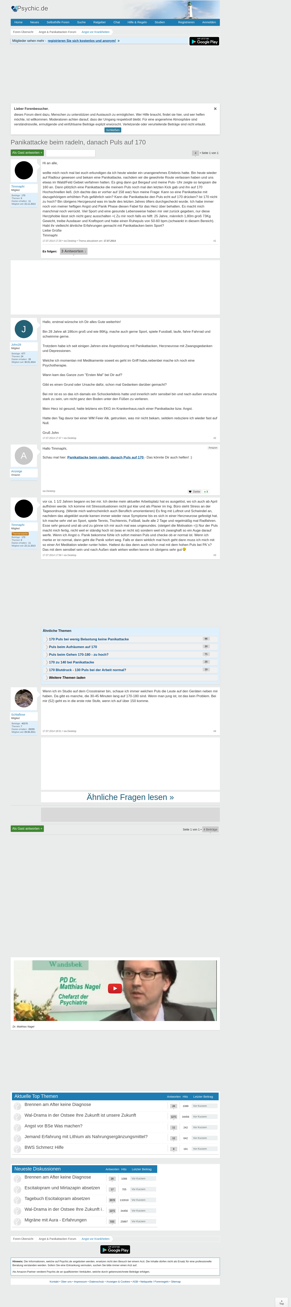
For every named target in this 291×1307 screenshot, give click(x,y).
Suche (81, 22)
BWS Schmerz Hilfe (44, 1147)
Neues (34, 22)
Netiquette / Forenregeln (154, 1281)
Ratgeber (99, 22)
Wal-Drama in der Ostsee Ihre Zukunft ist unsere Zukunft (80, 1115)
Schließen (113, 130)
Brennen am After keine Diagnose (58, 1104)
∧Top (281, 1302)
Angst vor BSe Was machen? (54, 1125)
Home (19, 22)
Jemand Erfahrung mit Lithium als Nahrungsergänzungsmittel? (86, 1136)
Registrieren (186, 22)
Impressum (80, 1281)
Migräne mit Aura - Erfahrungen (56, 1219)
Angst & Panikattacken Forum (57, 1238)
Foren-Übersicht (23, 1238)
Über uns (66, 1281)
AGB (135, 1281)
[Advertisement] (130, 763)
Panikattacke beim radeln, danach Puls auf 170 (78, 142)
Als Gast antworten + (27, 152)
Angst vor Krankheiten (96, 1238)
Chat (117, 22)
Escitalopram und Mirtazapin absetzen (62, 1187)
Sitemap (176, 1281)
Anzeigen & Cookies (118, 1281)
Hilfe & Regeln (137, 22)
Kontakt (54, 1281)
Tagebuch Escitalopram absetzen (57, 1198)
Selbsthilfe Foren (58, 22)
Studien (160, 22)
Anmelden (209, 22)
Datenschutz (96, 1281)
